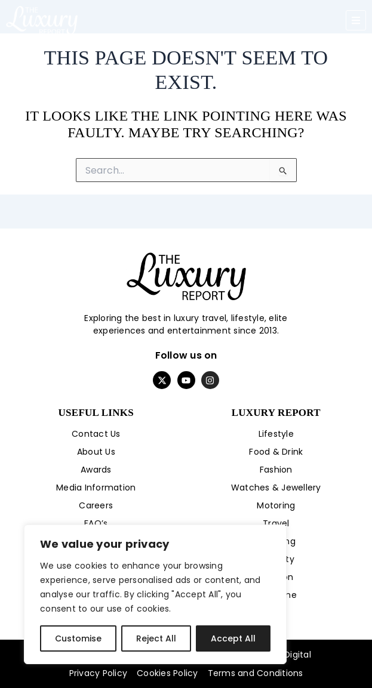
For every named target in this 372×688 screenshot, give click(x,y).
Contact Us (96, 434)
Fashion (276, 470)
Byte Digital (287, 655)
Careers (96, 505)
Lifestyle (276, 434)
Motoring (276, 505)
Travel (276, 523)
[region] (155, 594)
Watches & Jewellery (276, 487)
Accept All (233, 638)
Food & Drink (276, 452)
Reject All (156, 638)
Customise (78, 638)
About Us (96, 452)
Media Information (96, 487)
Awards (96, 470)
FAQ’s (95, 523)
